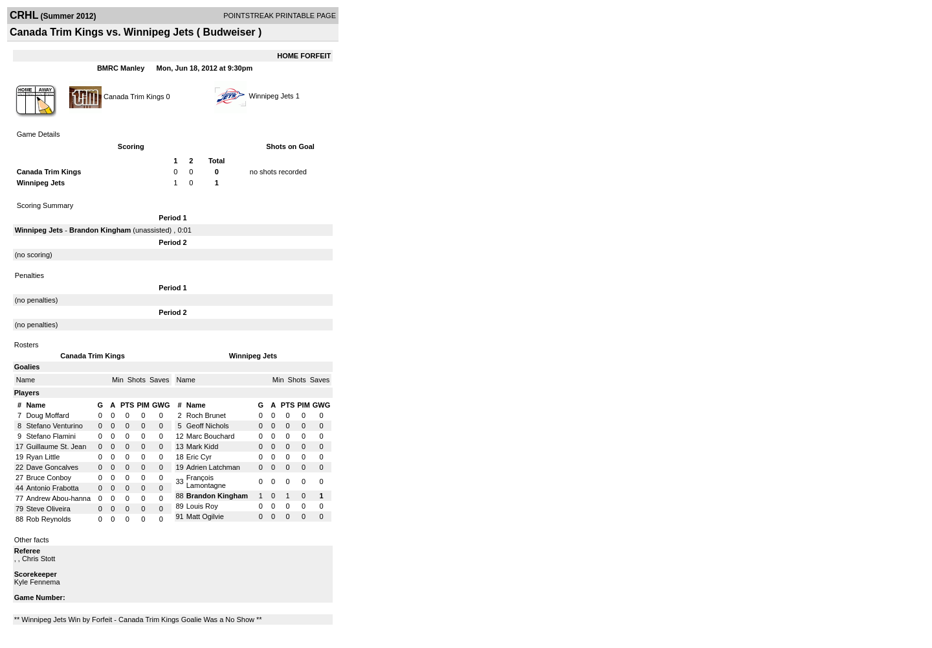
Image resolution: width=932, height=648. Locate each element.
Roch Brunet (206, 415)
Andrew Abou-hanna (58, 498)
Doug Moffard (47, 415)
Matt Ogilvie (205, 516)
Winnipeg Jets (271, 96)
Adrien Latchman (213, 467)
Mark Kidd (202, 446)
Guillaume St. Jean (56, 446)
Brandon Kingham (100, 230)
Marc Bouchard (210, 436)
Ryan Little (43, 457)
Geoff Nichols (207, 426)
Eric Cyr (199, 457)
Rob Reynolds (48, 519)
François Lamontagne (206, 481)
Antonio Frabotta (52, 488)
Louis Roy (202, 506)
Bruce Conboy (48, 477)
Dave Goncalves (52, 467)
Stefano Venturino (54, 426)
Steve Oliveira (48, 509)
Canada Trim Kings (134, 96)
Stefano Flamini (50, 436)
